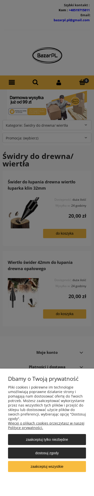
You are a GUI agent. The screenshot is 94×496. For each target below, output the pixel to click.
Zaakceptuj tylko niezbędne (47, 440)
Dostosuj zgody (47, 453)
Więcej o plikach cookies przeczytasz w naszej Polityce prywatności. (46, 425)
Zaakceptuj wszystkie (47, 467)
